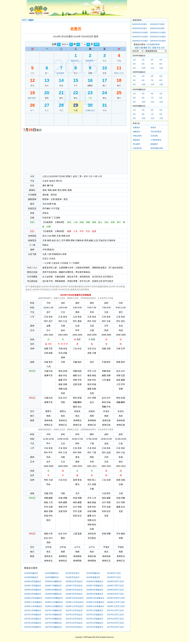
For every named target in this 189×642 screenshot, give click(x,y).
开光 (88, 231)
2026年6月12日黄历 (140, 37)
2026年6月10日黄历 (140, 33)
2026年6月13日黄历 (158, 37)
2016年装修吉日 (93, 577)
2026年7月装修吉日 (94, 585)
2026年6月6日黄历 (139, 24)
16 (90, 80)
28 (61, 105)
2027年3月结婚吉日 (32, 619)
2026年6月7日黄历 (157, 24)
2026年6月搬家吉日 (53, 581)
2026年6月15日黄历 (158, 41)
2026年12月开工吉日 (116, 606)
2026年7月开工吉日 (115, 585)
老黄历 (31, 20)
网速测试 (136, 140)
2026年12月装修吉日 (95, 606)
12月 (161, 68)
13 (46, 80)
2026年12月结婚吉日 (33, 606)
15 (75, 80)
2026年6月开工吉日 (115, 581)
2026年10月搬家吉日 (54, 598)
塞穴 (119, 222)
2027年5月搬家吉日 (53, 627)
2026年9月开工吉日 (115, 594)
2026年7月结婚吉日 (32, 585)
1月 (134, 60)
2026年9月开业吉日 (74, 594)
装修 (154, 48)
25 (119, 92)
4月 (160, 60)
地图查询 (136, 132)
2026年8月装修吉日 (94, 590)
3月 (152, 60)
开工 (150, 48)
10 (104, 67)
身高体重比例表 (157, 148)
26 (32, 105)
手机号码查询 (156, 132)
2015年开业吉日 (73, 573)
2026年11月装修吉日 (95, 602)
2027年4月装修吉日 (94, 623)
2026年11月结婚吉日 (33, 602)
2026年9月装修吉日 (94, 594)
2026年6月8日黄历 (139, 28)
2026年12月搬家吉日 (54, 606)
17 (104, 80)
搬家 (145, 48)
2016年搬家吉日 (52, 577)
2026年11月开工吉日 (116, 602)
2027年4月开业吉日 (74, 623)
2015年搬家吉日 (52, 573)
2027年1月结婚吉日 (32, 610)
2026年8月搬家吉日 (53, 590)
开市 (82, 231)
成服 (88, 222)
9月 (134, 68)
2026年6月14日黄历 (140, 41)
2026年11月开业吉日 (75, 602)
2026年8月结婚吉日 (32, 590)
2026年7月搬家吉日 (53, 585)
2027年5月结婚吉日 (32, 627)
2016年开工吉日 (114, 577)
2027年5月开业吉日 (74, 627)
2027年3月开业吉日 (74, 619)
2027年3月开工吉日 (115, 619)
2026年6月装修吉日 (94, 581)
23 (90, 92)
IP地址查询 (137, 136)
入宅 (75, 231)
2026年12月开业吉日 (75, 606)
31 (104, 105)
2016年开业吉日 (73, 577)
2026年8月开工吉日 (115, 590)
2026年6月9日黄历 (157, 28)
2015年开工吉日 (114, 573)
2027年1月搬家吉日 (53, 610)
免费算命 (136, 127)
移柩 (94, 222)
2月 (143, 60)
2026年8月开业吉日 (74, 590)
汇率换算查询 (156, 140)
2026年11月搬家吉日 (54, 602)
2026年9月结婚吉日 (32, 594)
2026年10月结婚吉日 (33, 598)
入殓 (75, 222)
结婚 (137, 48)
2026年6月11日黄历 (158, 33)
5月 (134, 64)
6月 (143, 64)
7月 (152, 64)
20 (46, 92)
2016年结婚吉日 (31, 577)
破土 (100, 222)
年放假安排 (137, 148)
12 (32, 80)
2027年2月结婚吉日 (32, 614)
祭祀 (69, 222)
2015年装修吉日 (93, 573)
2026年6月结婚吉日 (32, 581)
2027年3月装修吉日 (94, 619)
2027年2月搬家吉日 (53, 614)
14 (61, 80)
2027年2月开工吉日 (115, 614)
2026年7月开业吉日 (74, 585)
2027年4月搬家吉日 (53, 623)
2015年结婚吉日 (31, 573)
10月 (143, 68)
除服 (82, 222)
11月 (152, 68)
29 (75, 105)
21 (61, 92)
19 (32, 92)
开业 (158, 48)
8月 (160, 64)
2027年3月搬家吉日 (53, 619)
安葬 (113, 222)
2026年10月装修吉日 (95, 598)
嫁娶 (69, 231)
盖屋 (94, 231)
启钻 (106, 222)
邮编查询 (154, 144)
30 (90, 105)
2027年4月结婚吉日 (32, 623)
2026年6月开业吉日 (74, 581)
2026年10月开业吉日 (75, 598)
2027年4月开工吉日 (115, 623)
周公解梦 (136, 144)
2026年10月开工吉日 (116, 598)
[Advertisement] (75, 153)
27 (46, 105)
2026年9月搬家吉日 (53, 594)
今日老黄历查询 (153, 44)
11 (119, 67)
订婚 (141, 48)
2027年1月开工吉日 (115, 610)
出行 (163, 48)
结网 (49, 226)
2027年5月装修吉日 (94, 627)
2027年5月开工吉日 (115, 627)
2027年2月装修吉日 (94, 614)
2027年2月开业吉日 (74, 614)
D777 (24, 20)
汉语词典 (154, 136)
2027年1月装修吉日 (94, 610)
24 (104, 92)
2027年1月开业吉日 (74, 610)
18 (119, 80)
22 (75, 92)
